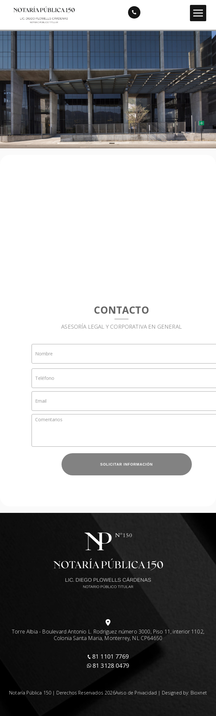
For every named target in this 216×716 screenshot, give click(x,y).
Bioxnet (199, 693)
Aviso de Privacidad (136, 693)
